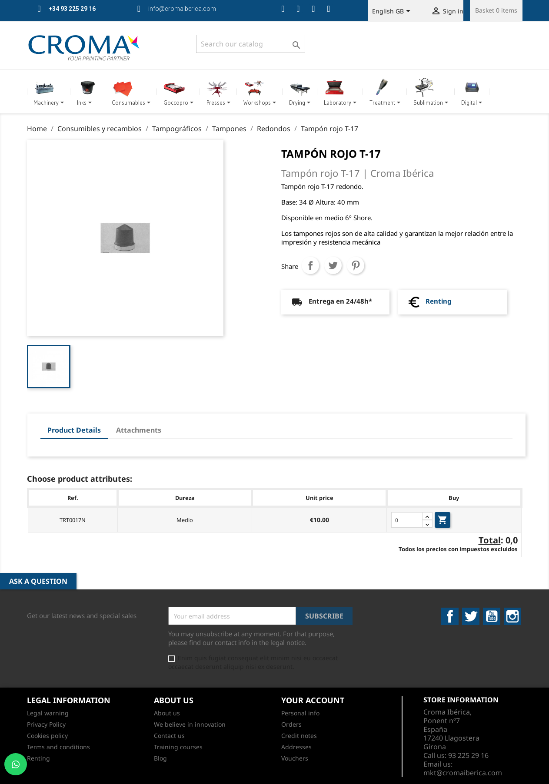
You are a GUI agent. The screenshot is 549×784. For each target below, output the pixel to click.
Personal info (300, 713)
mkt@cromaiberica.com (462, 772)
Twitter (470, 616)
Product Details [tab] (74, 430)
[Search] (250, 44)
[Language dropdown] (392, 12)
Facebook (450, 616)
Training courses (178, 747)
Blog (160, 758)
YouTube (491, 616)
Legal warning (48, 713)
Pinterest (355, 265)
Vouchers (294, 758)
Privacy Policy (46, 724)
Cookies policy (47, 735)
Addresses (296, 747)
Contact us (169, 735)
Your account (312, 700)
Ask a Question (38, 581)
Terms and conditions (58, 747)
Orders (291, 724)
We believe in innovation (190, 724)
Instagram (512, 616)
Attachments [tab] (138, 430)
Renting (438, 301)
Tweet (333, 265)
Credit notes (299, 735)
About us (167, 713)
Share (310, 265)
